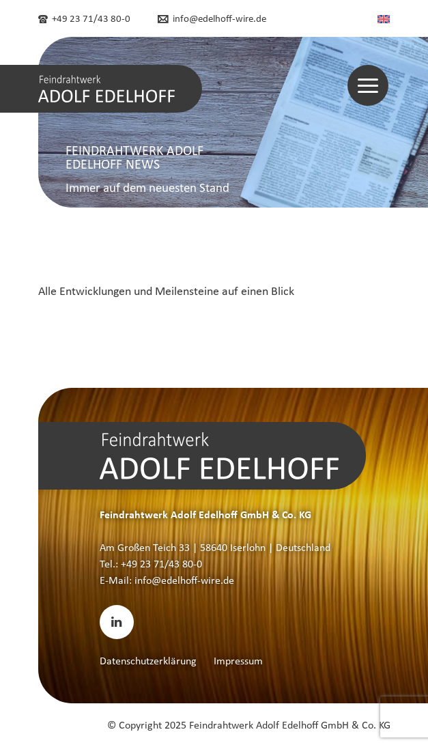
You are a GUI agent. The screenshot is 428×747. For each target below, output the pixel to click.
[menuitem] (383, 18)
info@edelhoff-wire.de (212, 18)
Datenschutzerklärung (148, 660)
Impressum (238, 660)
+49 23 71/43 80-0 (84, 18)
